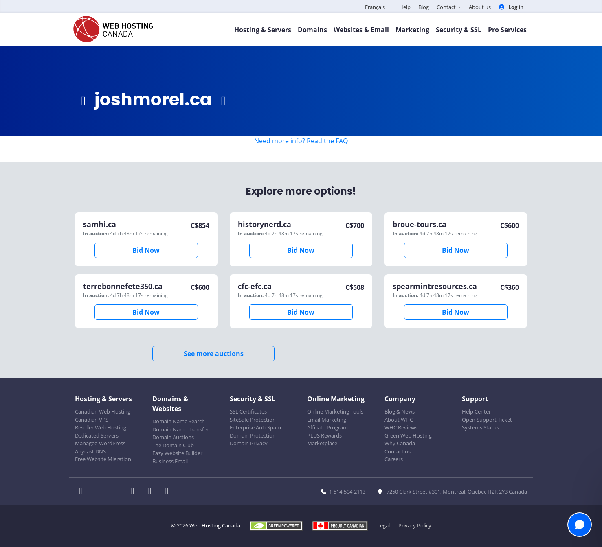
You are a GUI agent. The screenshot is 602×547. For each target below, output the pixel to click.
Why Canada (399, 443)
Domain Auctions (173, 437)
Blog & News (399, 411)
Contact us (397, 451)
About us (480, 7)
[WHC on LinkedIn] (117, 491)
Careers (393, 459)
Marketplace (322, 443)
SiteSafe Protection (253, 419)
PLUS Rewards (324, 435)
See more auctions (214, 353)
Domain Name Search (178, 421)
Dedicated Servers (97, 435)
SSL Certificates (248, 411)
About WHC (398, 419)
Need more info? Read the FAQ (301, 140)
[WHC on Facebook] (83, 491)
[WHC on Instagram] (134, 491)
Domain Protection (253, 435)
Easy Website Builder (177, 453)
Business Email (170, 461)
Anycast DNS (90, 451)
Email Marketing (326, 419)
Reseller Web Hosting (100, 427)
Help (405, 7)
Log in (511, 7)
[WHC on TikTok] (168, 491)
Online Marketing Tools (335, 411)
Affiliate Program (327, 427)
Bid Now (146, 250)
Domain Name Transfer (180, 429)
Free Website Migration (103, 459)
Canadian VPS (91, 419)
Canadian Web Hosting (102, 411)
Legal (383, 525)
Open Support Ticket (487, 419)
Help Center (476, 411)
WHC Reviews (400, 427)
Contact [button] (447, 7)
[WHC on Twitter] (100, 491)
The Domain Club (173, 445)
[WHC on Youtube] (151, 491)
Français (375, 7)
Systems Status (480, 427)
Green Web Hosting (408, 435)
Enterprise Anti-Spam (255, 427)
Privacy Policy (414, 525)
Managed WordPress (100, 443)
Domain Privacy (249, 443)
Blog (423, 7)
